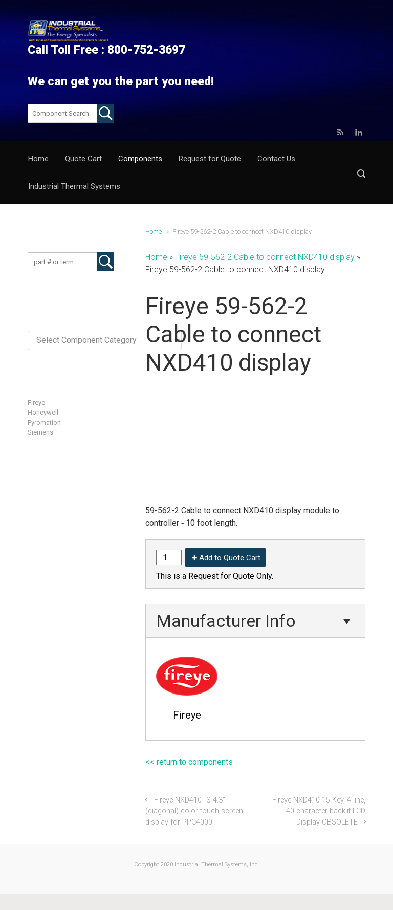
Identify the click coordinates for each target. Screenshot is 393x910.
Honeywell (43, 412)
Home (153, 231)
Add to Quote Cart (229, 557)
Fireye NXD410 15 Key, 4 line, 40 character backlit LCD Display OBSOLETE (318, 811)
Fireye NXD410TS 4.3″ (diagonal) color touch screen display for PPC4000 (194, 811)
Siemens (40, 432)
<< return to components (189, 762)
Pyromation (44, 422)
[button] (361, 173)
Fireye (36, 402)
